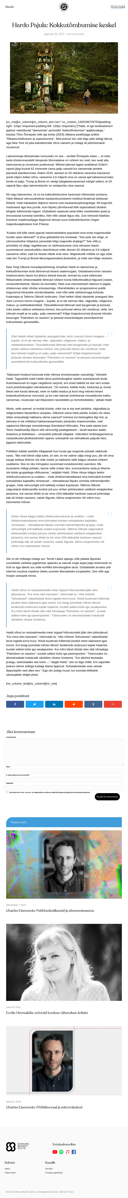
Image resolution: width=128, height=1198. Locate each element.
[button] (55, 1152)
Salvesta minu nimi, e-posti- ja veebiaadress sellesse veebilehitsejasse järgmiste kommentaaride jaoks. (50, 792)
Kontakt (49, 1168)
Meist (7, 1168)
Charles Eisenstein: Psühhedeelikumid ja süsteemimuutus (52, 910)
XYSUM (69, 1191)
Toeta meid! (10, 1172)
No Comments (76, 34)
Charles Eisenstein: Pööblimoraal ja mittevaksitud (46, 1107)
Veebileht (9, 783)
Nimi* (8, 767)
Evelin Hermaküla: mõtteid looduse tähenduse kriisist (49, 1012)
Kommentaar (11, 737)
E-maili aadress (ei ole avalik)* (18, 775)
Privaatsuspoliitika (54, 1172)
